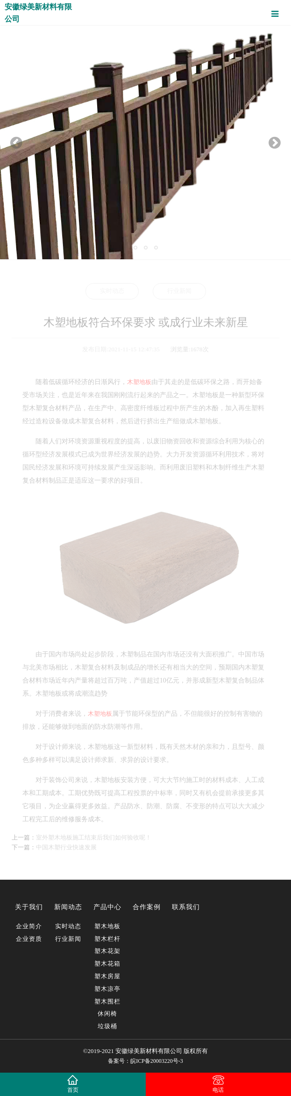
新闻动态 (68, 907)
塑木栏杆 (107, 938)
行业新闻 (179, 290)
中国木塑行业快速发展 (66, 847)
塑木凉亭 (107, 988)
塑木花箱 (107, 963)
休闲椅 (107, 1013)
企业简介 (29, 926)
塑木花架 (107, 950)
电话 (218, 1090)
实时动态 (112, 290)
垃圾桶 (107, 1026)
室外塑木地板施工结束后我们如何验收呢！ (93, 837)
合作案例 (147, 907)
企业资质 (29, 938)
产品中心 (107, 907)
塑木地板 (107, 926)
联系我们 (186, 907)
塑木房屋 (107, 976)
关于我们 (29, 907)
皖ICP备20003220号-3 (156, 1061)
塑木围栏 (107, 1001)
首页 (72, 1090)
